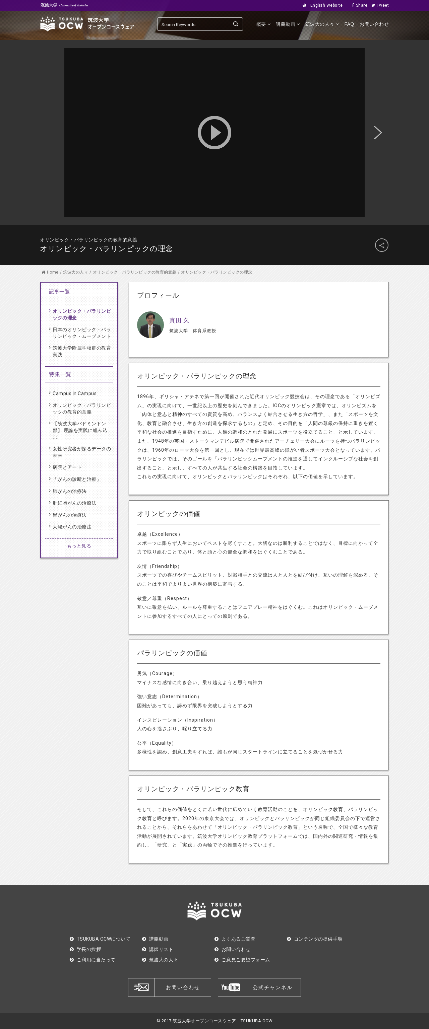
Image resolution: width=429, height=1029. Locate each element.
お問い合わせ (374, 24)
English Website (321, 5)
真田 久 (179, 320)
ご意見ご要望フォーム (242, 959)
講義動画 (288, 24)
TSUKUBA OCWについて (100, 939)
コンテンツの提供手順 (315, 939)
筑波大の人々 (322, 24)
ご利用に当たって (93, 959)
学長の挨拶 (85, 949)
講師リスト (157, 949)
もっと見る (79, 545)
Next (378, 132)
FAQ (349, 24)
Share (357, 5)
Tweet (378, 5)
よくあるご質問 (234, 939)
